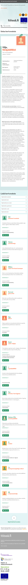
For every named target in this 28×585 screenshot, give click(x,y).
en (20, 14)
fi (23, 14)
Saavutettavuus (11, 5)
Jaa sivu (6, 235)
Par (9, 392)
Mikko (10, 267)
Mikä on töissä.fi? (4, 5)
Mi (9, 492)
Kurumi (10, 292)
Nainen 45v (12, 417)
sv (26, 14)
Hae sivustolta (2, 26)
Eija (9, 317)
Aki (9, 217)
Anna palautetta (22, 5)
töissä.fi (13, 20)
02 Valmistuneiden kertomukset (9, 1)
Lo (9, 467)
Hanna (10, 242)
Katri (10, 342)
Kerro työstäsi (4, 8)
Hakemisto (16, 5)
